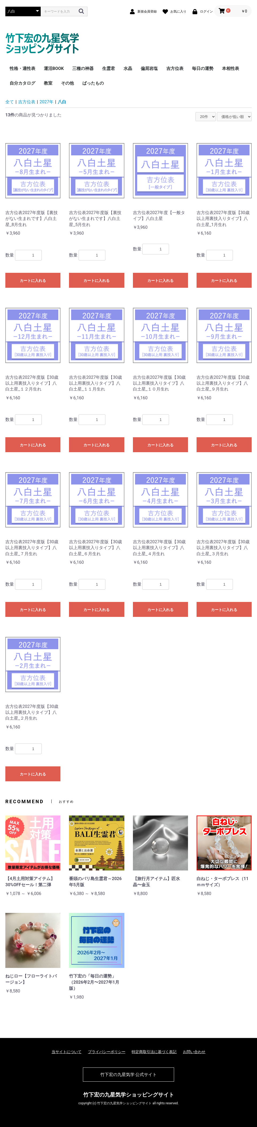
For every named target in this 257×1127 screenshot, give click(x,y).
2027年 (46, 101)
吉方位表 (174, 68)
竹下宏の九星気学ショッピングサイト (128, 1094)
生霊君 (108, 68)
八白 (62, 101)
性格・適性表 (22, 68)
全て (9, 101)
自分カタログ (22, 83)
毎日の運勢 (202, 68)
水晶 (128, 68)
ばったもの (93, 83)
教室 (48, 83)
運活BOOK (54, 68)
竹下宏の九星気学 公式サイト (128, 1074)
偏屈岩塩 (149, 68)
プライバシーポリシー (106, 1052)
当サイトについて (67, 1052)
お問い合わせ (194, 1052)
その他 (67, 83)
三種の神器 (83, 68)
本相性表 (230, 68)
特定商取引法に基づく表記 (154, 1052)
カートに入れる (33, 280)
